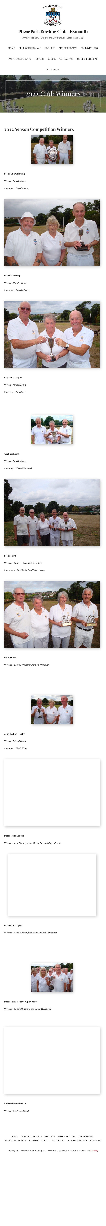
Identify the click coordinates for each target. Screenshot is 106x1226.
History (39, 58)
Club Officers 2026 (30, 48)
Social (52, 58)
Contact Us (66, 58)
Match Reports (68, 48)
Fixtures (50, 48)
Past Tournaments (19, 58)
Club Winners (89, 48)
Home (11, 48)
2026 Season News (87, 58)
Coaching (53, 69)
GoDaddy (94, 1150)
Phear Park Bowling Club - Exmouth (53, 31)
